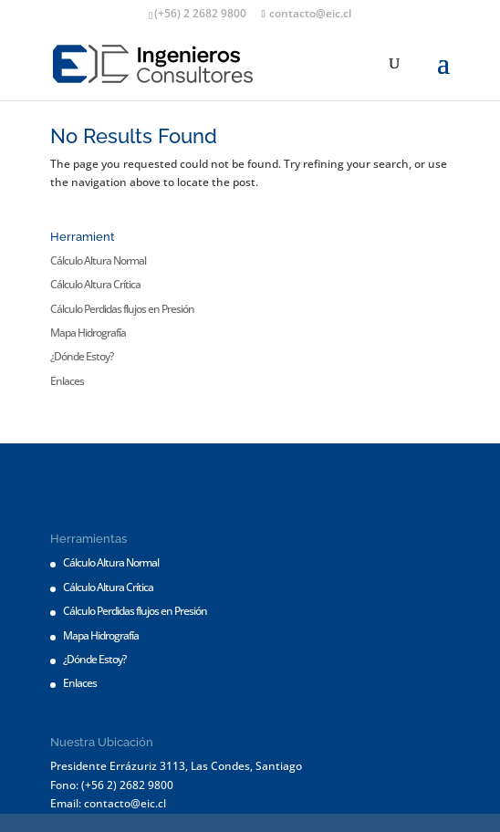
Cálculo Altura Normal (98, 260)
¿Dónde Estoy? (81, 356)
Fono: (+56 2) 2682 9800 (111, 785)
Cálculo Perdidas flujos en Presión (122, 309)
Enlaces (67, 381)
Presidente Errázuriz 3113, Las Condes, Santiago (176, 766)
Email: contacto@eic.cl (108, 803)
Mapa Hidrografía (88, 332)
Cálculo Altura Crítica (95, 284)
